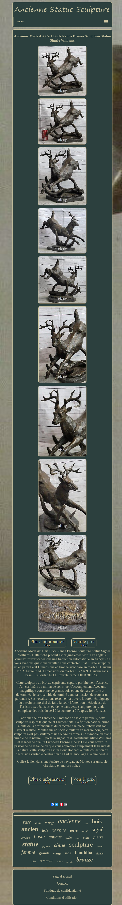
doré (77, 838)
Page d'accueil (62, 876)
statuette (46, 861)
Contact (62, 883)
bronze (84, 859)
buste (39, 836)
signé (97, 829)
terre (74, 831)
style (69, 837)
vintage (49, 822)
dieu (34, 861)
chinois (70, 862)
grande (44, 853)
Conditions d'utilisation (62, 897)
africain (25, 838)
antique (55, 837)
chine (59, 845)
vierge (57, 853)
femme (28, 852)
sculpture (81, 844)
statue (30, 844)
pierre (98, 837)
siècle (38, 822)
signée (99, 853)
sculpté (84, 831)
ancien (29, 829)
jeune (99, 846)
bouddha (83, 852)
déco (86, 824)
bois (97, 821)
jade (45, 831)
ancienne (69, 821)
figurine (46, 846)
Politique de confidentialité (62, 890)
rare (27, 821)
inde (68, 853)
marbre (59, 830)
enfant (60, 861)
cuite (86, 837)
